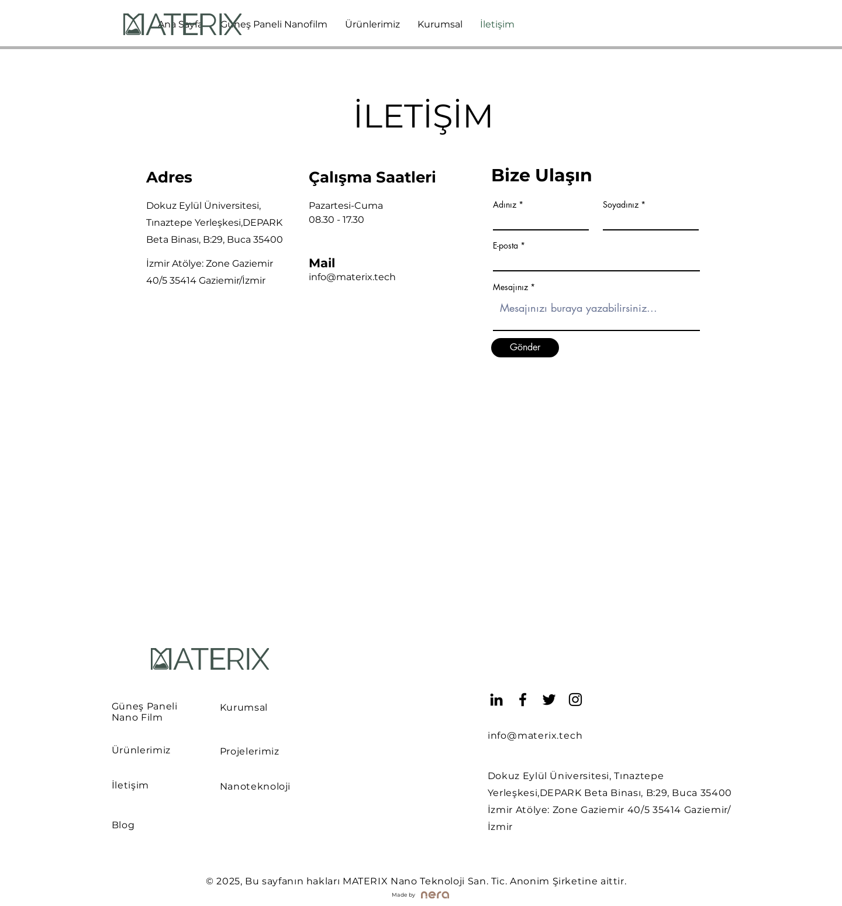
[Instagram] (575, 699)
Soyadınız (621, 205)
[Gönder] (525, 347)
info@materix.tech (352, 277)
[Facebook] (523, 699)
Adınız (504, 205)
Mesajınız (510, 287)
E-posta (505, 246)
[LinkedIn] (496, 699)
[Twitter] (549, 699)
